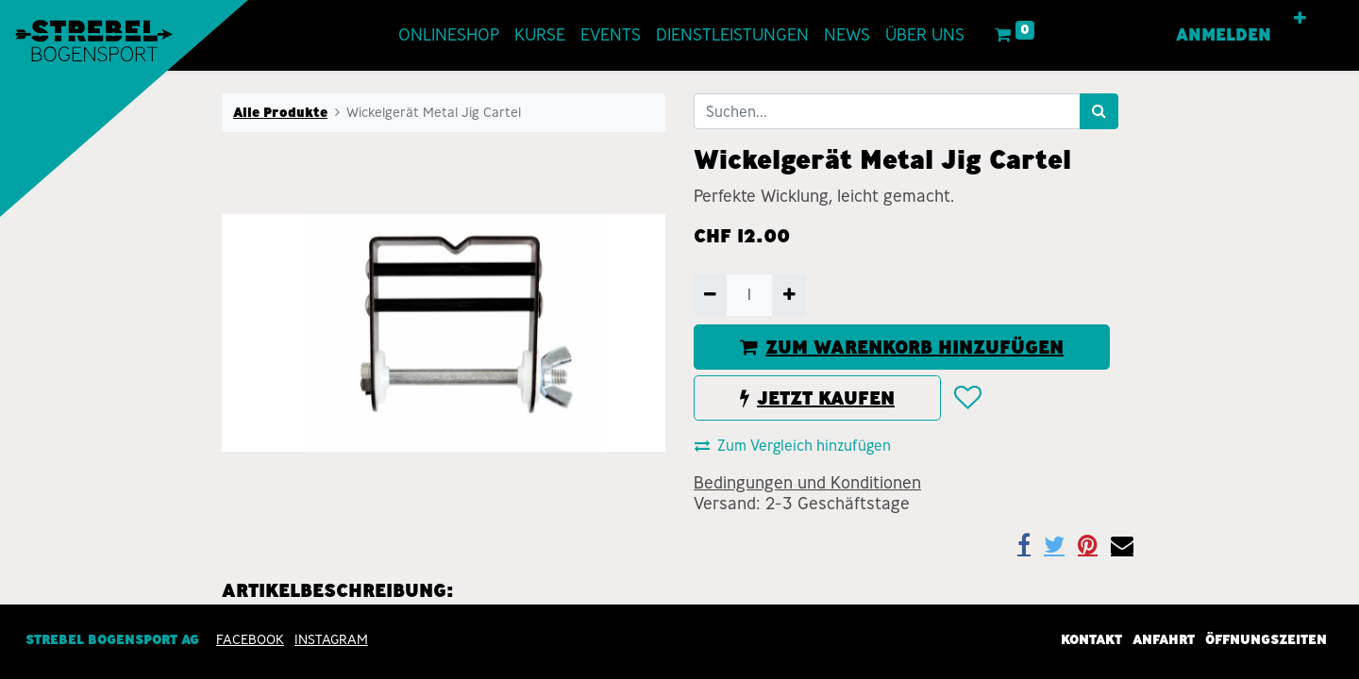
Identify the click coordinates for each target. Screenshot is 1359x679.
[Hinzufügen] (788, 295)
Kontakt (1091, 639)
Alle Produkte (280, 112)
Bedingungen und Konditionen (807, 482)
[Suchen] (1099, 111)
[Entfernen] (710, 295)
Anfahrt (1163, 639)
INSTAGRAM (331, 639)
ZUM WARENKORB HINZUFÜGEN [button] (902, 347)
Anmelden (1223, 35)
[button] (1300, 19)
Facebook (250, 639)
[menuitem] (448, 35)
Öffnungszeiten (1266, 639)
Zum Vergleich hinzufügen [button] (793, 446)
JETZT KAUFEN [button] (817, 398)
